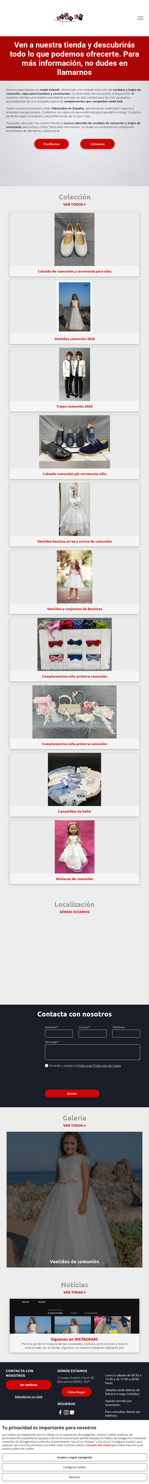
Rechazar (74, 1477)
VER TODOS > (74, 204)
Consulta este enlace (98, 1445)
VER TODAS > (74, 1292)
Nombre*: (52, 1027)
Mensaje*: (52, 1042)
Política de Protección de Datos (99, 1066)
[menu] (140, 18)
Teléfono (118, 1027)
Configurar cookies (74, 1467)
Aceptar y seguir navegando (74, 1457)
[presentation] (74, 1078)
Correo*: (84, 1027)
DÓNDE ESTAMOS (74, 911)
